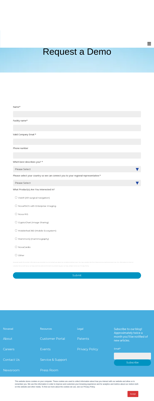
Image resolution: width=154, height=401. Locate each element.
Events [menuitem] (45, 349)
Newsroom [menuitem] (11, 370)
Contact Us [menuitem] (11, 360)
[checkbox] (77, 226)
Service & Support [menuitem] (53, 360)
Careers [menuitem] (8, 349)
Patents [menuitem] (83, 339)
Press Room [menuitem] (49, 370)
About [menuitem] (7, 339)
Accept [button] (133, 394)
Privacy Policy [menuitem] (87, 349)
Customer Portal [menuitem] (52, 339)
